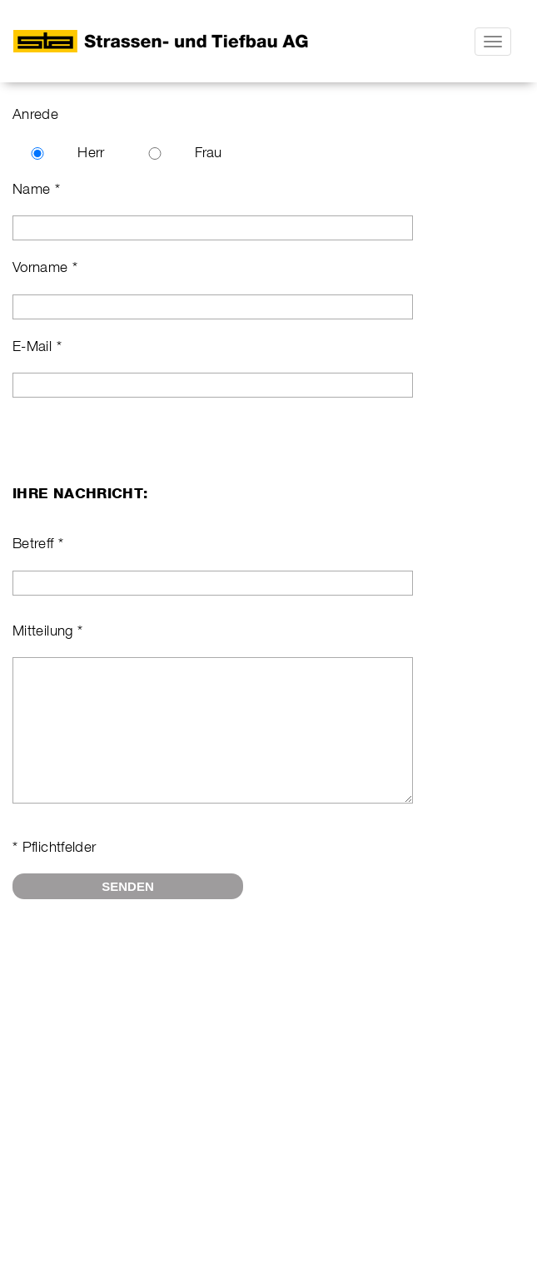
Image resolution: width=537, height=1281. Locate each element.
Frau (208, 152)
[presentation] (139, 978)
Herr (90, 152)
